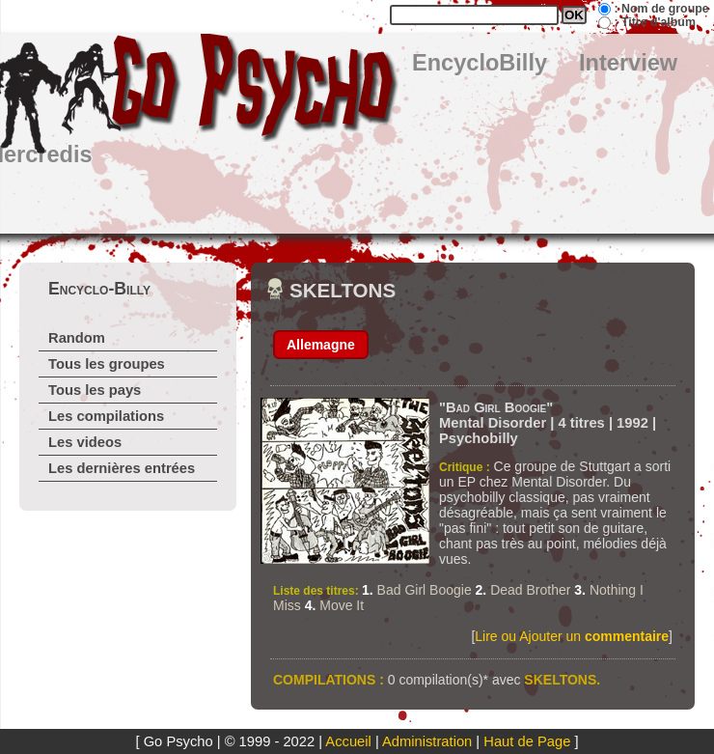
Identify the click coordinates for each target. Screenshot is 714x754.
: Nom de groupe (661, 8)
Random (76, 338)
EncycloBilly (479, 62)
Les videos (85, 442)
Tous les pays (94, 390)
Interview (628, 62)
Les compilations (106, 416)
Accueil (348, 741)
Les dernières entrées (121, 468)
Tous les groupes (106, 364)
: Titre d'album (654, 22)
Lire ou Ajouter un (572, 636)
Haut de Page (526, 741)
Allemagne (321, 344)
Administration (427, 741)
